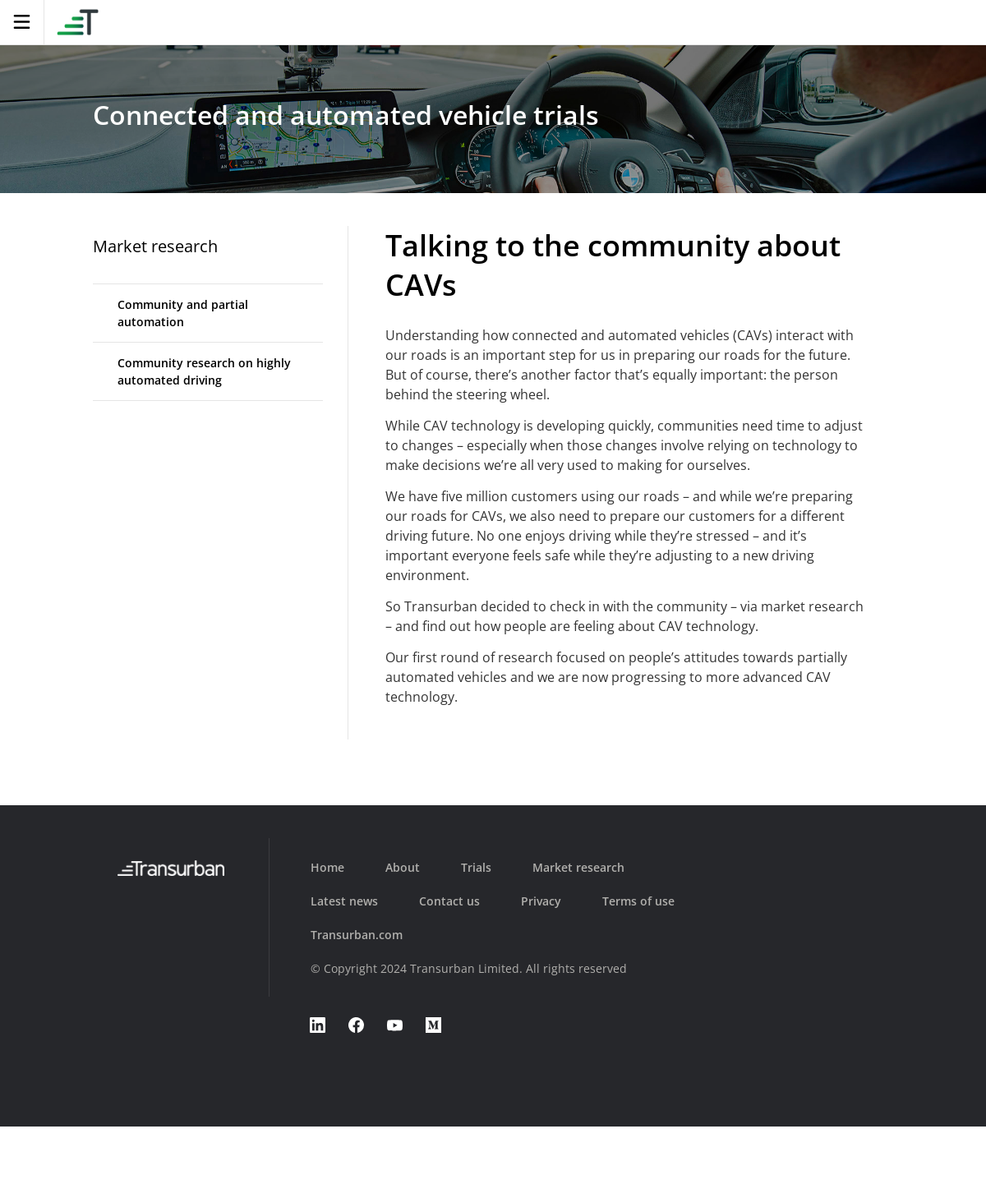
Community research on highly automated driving (204, 371)
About (402, 867)
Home (327, 867)
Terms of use (638, 901)
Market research (155, 246)
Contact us (449, 901)
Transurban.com (357, 934)
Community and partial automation (182, 313)
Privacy (541, 901)
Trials (476, 867)
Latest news (344, 901)
